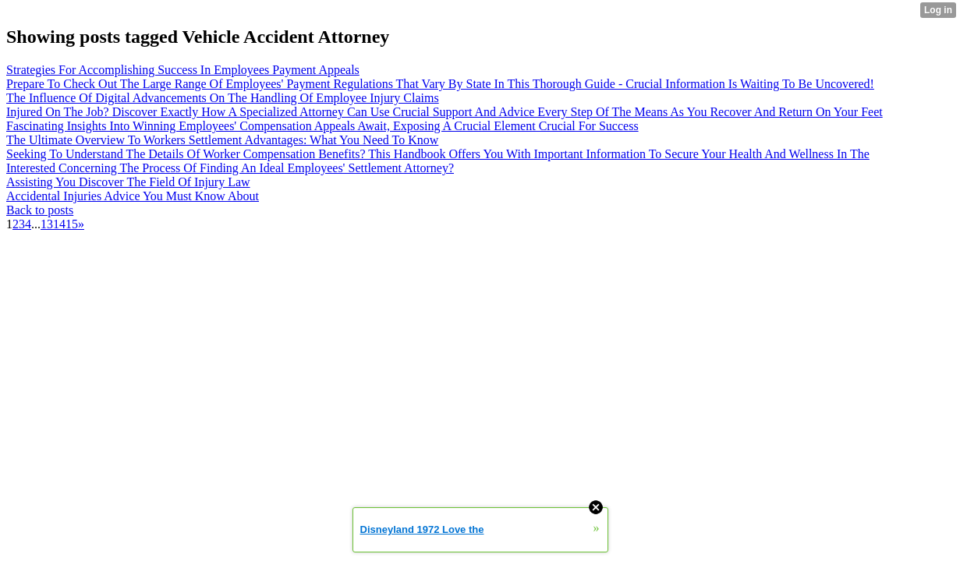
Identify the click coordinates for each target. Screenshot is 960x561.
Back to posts (39, 210)
